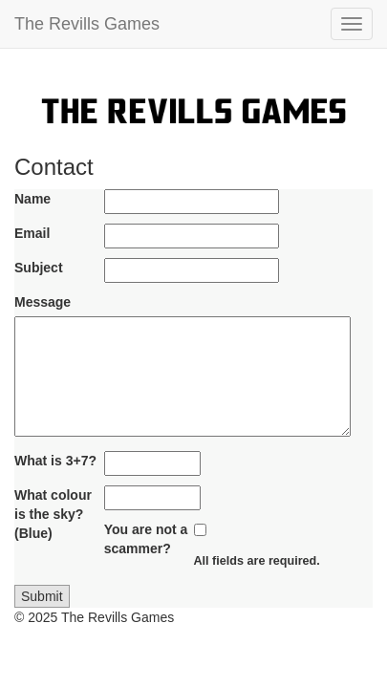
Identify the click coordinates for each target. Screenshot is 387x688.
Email (32, 233)
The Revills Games (87, 23)
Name (32, 198)
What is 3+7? (55, 460)
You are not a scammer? (146, 539)
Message (42, 302)
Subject (38, 267)
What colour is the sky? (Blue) (53, 514)
